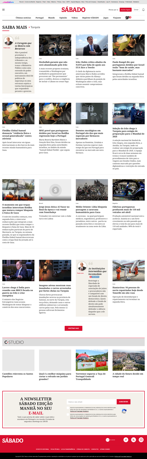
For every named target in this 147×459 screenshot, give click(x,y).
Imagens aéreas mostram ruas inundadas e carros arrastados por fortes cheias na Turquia (55, 288)
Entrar (136, 10)
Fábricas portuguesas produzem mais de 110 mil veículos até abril (126, 209)
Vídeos (75, 17)
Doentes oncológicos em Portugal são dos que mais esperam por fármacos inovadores (89, 134)
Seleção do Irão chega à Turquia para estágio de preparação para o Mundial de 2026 (128, 132)
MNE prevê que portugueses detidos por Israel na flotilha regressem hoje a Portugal (54, 133)
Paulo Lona (7, 47)
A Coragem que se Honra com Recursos (23, 46)
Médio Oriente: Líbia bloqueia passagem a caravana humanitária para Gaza (91, 209)
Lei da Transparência (68, 449)
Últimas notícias (23, 17)
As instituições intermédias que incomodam (97, 271)
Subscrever (123, 402)
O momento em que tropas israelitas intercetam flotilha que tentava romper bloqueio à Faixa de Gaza (17, 208)
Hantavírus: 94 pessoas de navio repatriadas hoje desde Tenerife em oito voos (128, 290)
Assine (125, 10)
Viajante (117, 17)
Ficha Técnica (55, 449)
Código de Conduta (83, 449)
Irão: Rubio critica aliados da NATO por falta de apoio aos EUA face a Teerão (91, 65)
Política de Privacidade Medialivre (79, 411)
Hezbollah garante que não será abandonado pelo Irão (53, 63)
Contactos (94, 449)
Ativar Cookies (105, 449)
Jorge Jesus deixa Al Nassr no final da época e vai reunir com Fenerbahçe (54, 209)
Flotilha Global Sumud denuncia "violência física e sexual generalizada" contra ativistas (17, 134)
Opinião (63, 17)
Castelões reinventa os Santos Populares (17, 375)
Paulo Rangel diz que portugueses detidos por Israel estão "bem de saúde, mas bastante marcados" (128, 66)
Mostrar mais (73, 328)
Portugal (40, 17)
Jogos (105, 17)
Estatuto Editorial (42, 449)
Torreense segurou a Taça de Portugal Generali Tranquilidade (91, 376)
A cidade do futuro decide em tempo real (128, 375)
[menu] (3, 10)
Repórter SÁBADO (90, 17)
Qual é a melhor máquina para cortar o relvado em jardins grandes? (55, 376)
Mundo (51, 17)
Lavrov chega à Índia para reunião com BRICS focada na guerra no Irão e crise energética (17, 291)
